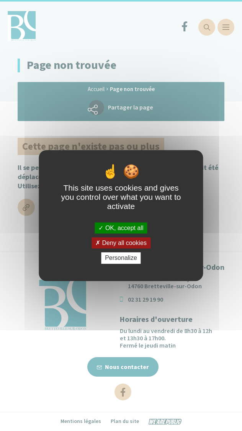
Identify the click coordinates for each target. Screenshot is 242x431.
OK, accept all (120, 228)
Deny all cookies (121, 243)
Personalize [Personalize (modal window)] (121, 258)
